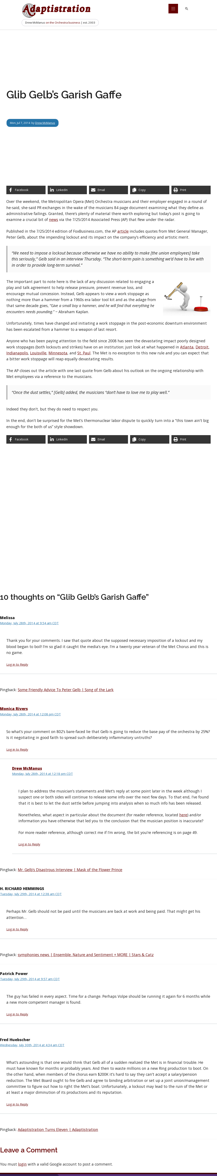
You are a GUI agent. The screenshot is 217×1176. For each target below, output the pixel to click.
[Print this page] (191, 190)
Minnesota (58, 352)
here (183, 814)
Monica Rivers (14, 708)
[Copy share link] (149, 190)
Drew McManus (45, 123)
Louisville (38, 352)
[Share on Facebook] (26, 190)
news (53, 219)
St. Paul (83, 352)
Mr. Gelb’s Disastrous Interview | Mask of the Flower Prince (70, 869)
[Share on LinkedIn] (67, 190)
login (22, 1164)
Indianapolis (17, 352)
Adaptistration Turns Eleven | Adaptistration (58, 1129)
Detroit (202, 347)
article (123, 231)
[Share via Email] (108, 190)
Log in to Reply (17, 664)
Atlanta (186, 347)
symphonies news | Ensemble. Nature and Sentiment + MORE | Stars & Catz (86, 954)
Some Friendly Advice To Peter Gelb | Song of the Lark (66, 689)
